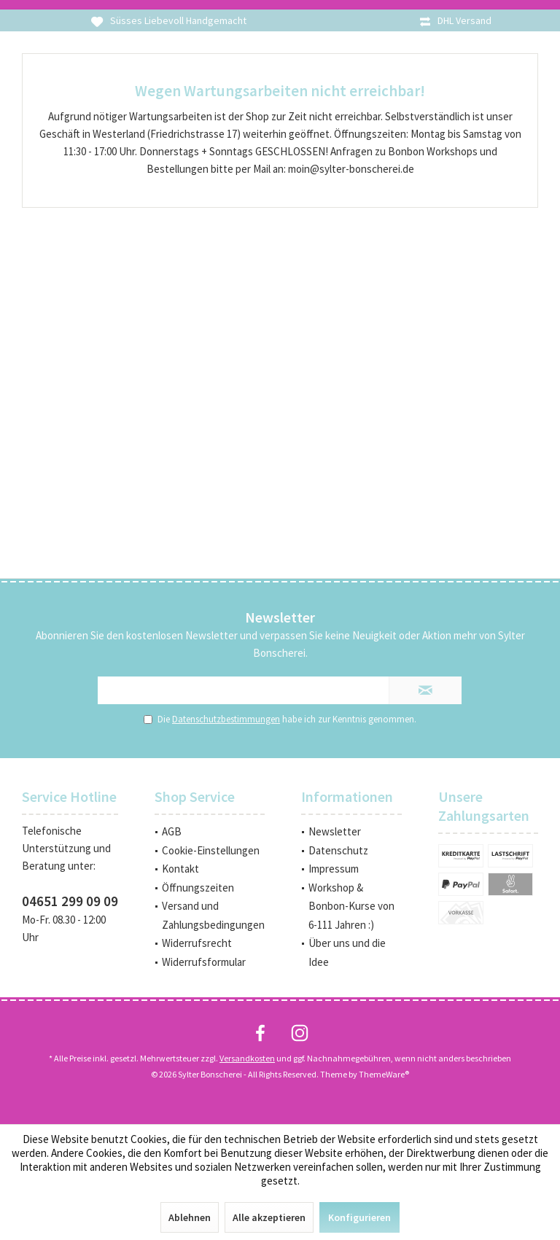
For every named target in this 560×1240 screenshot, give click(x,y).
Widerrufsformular (204, 962)
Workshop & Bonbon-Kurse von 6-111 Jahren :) (351, 906)
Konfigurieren (359, 1217)
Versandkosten (247, 1058)
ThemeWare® (384, 1074)
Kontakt (180, 869)
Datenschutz (338, 850)
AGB (172, 831)
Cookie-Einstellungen (211, 850)
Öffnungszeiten (198, 887)
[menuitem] (210, 831)
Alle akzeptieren (269, 1217)
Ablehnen (189, 1217)
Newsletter (334, 831)
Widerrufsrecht (197, 943)
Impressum (333, 869)
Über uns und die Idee (347, 952)
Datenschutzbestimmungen (226, 719)
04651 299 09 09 (70, 901)
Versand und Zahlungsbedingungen (213, 915)
